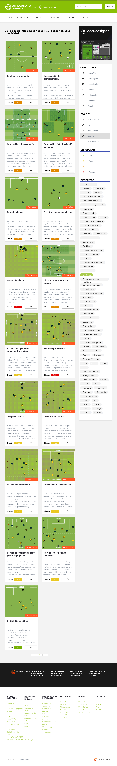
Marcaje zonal (100, 347)
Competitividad (88, 289)
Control (104, 380)
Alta (18, 102)
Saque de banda (89, 213)
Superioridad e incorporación (20, 144)
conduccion (28, 708)
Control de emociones (17, 621)
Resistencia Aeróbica (90, 238)
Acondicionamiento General (93, 221)
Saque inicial (87, 209)
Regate (85, 400)
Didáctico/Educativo (90, 318)
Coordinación (101, 234)
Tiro (95, 400)
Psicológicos (32, 615)
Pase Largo (87, 392)
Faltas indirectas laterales (92, 197)
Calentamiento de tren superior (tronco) (49, 716)
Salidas (97, 404)
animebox (10, 704)
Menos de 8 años (91, 120)
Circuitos (86, 258)
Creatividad (87, 275)
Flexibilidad (87, 246)
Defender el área (15, 212)
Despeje (98, 409)
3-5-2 (85, 367)
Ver (31, 102)
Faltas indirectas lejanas (91, 201)
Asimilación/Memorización (92, 293)
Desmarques (87, 322)
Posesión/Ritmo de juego (92, 330)
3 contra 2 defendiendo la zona (58, 212)
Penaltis (103, 217)
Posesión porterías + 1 (54, 348)
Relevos (98, 413)
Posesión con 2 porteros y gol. (58, 484)
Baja (18, 647)
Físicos (88, 90)
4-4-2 (104, 363)
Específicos (32, 71)
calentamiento (29, 721)
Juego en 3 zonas (15, 416)
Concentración (88, 271)
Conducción (101, 392)
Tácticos (88, 101)
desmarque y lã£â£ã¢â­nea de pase (13, 732)
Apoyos (85, 355)
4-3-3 (94, 363)
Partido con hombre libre (18, 484)
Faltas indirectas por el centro (93, 205)
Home (10, 17)
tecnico (27, 705)
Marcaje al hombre (89, 376)
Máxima (18, 307)
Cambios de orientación (18, 76)
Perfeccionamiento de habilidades (91, 279)
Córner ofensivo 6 (15, 280)
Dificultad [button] (54, 17)
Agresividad (87, 297)
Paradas (86, 409)
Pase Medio (101, 388)
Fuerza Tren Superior (90, 254)
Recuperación (88, 267)
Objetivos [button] (71, 17)
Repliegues (98, 355)
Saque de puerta (89, 217)
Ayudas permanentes (90, 371)
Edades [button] (39, 17)
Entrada (86, 384)
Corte (97, 384)
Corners (98, 192)
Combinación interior (54, 416)
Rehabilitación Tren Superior (93, 263)
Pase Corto (87, 388)
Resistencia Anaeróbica (91, 225)
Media (18, 375)
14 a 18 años (90, 136)
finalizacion (28, 711)
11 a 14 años (90, 131)
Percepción (87, 305)
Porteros (86, 192)
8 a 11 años (89, 125)
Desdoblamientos (89, 380)
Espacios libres (88, 326)
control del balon (30, 718)
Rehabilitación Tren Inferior (92, 250)
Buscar (110, 6)
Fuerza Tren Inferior (90, 230)
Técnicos (89, 106)
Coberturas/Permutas (91, 359)
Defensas (86, 188)
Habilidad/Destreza (90, 396)
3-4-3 (85, 363)
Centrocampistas (89, 184)
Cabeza (85, 404)
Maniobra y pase (48, 727)
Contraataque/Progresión (92, 343)
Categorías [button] (24, 17)
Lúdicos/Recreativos (90, 310)
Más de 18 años (91, 142)
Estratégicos (32, 275)
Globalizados (32, 343)
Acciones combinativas (91, 351)
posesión (27, 726)
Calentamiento (88, 242)
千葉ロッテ (11, 722)
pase (26, 723)
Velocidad (86, 234)
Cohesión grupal (89, 301)
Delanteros (100, 188)
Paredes (86, 347)
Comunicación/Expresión (92, 285)
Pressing (86, 338)
